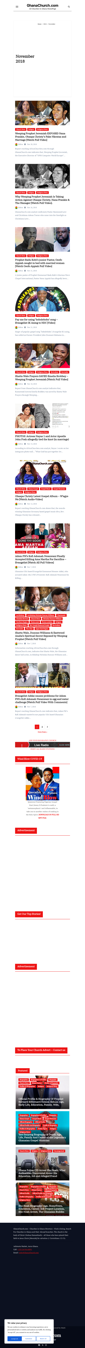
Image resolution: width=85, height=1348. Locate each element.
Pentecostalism (47, 622)
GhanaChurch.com (43, 5)
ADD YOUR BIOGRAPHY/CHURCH (42, 740)
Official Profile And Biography (30, 1125)
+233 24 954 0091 (25, 1249)
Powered (54, 1328)
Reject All (29, 1339)
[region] (29, 1332)
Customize (14, 1339)
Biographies (24, 1080)
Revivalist (64, 372)
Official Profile (40, 1122)
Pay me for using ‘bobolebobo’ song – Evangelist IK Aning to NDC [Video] (36, 321)
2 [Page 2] (42, 727)
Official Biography (26, 1122)
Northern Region (22, 622)
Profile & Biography (51, 1083)
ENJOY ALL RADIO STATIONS (43, 749)
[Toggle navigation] (17, 6)
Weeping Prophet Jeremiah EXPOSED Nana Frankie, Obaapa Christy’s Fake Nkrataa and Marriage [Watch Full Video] (40, 136)
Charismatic (61, 615)
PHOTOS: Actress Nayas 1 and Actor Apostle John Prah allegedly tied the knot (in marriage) (42, 438)
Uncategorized (59, 1151)
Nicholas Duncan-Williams (52, 619)
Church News (20, 129)
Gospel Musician (59, 489)
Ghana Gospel (33, 489)
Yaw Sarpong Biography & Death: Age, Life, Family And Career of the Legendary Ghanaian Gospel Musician (42, 1137)
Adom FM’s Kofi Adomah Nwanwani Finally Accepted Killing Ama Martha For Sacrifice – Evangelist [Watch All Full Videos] (40, 559)
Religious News (42, 129)
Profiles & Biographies (27, 1086)
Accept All (43, 1339)
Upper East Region (42, 629)
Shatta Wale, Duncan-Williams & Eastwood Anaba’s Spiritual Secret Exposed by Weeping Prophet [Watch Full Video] (41, 636)
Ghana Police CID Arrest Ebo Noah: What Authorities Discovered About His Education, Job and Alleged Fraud (41, 1173)
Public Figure (42, 1129)
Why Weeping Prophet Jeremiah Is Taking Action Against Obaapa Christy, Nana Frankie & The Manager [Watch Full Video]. (42, 200)
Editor (19, 144)
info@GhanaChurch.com (29, 1252)
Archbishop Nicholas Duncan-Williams (40, 615)
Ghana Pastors (37, 1083)
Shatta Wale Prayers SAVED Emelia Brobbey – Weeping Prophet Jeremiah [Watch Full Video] (41, 377)
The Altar (29, 629)
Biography (52, 1080)
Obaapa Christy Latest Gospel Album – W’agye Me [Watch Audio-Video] (41, 498)
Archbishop (20, 615)
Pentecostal (35, 622)
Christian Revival (22, 619)
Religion (31, 129)
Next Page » (42, 732)
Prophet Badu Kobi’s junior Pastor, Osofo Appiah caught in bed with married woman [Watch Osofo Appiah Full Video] (39, 263)
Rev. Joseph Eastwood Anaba (39, 625)
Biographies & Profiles (38, 1080)
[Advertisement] (53, 59)
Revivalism (54, 372)
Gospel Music (45, 489)
